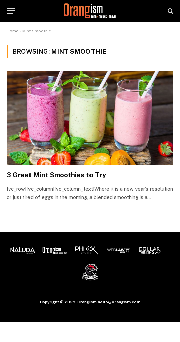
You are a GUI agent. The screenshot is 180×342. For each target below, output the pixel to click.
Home (12, 31)
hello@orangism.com (119, 302)
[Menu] (11, 10)
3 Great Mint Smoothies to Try (56, 175)
